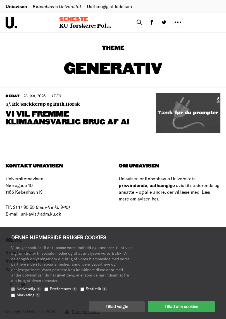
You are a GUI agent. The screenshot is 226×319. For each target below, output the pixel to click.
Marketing (28, 294)
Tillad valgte (117, 306)
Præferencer (63, 288)
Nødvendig (28, 288)
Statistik (96, 288)
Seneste (73, 19)
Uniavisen (16, 6)
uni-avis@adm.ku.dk (41, 213)
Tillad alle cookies (181, 306)
